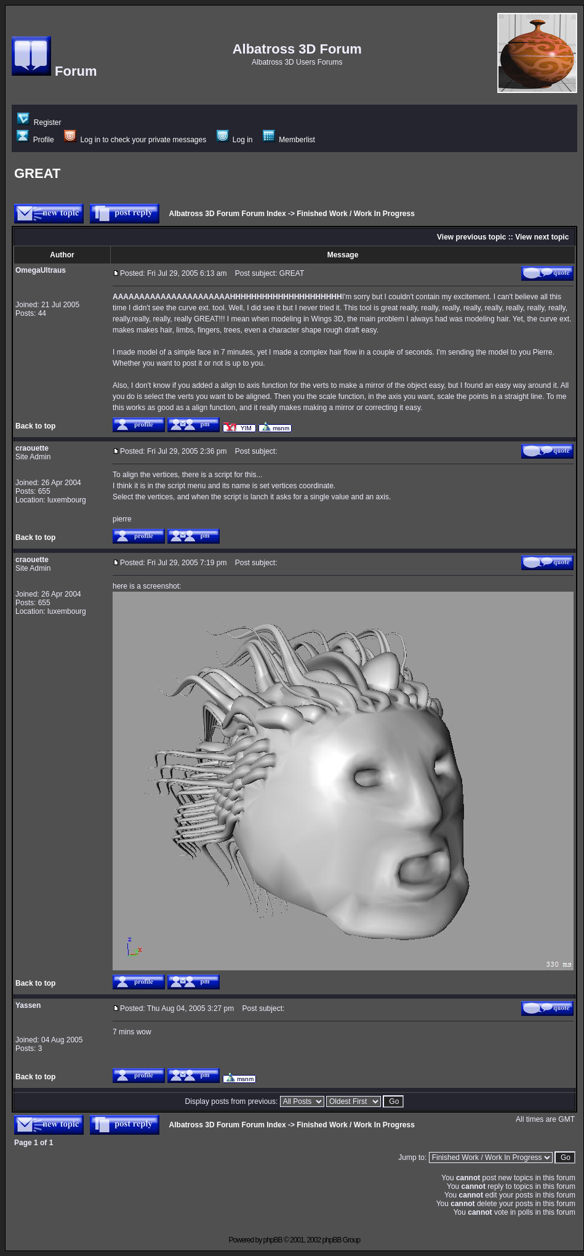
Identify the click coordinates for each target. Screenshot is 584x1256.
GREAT (37, 173)
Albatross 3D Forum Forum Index (227, 213)
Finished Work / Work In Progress (356, 213)
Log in (235, 139)
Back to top (35, 426)
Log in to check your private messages (135, 139)
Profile (35, 139)
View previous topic (471, 237)
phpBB (272, 1240)
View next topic (542, 237)
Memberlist (289, 139)
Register (39, 122)
